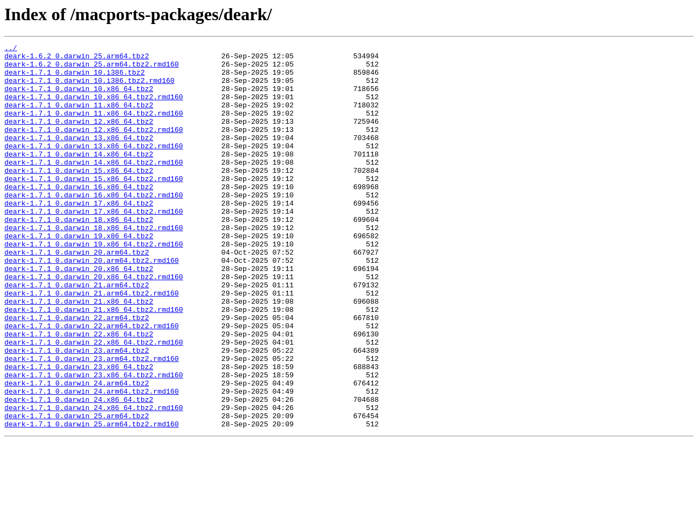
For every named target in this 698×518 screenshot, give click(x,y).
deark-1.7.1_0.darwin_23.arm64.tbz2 (76, 412)
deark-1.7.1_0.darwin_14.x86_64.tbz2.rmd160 (93, 186)
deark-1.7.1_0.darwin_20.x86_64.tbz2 (78, 314)
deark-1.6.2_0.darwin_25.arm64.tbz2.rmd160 (91, 69)
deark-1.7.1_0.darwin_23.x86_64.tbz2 (78, 432)
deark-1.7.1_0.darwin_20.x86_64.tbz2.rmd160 (93, 324)
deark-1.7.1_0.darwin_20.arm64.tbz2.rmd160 (91, 304)
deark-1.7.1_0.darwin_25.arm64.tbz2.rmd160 (91, 500)
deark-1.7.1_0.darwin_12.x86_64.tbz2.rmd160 (93, 147)
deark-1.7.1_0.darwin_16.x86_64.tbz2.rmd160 (93, 226)
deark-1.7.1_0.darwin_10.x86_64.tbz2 (78, 98)
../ (10, 49)
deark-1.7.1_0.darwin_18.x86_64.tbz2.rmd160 (93, 265)
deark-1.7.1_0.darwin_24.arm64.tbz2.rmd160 (91, 461)
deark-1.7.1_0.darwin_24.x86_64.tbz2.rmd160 (93, 481)
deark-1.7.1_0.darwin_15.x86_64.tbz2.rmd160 (93, 206)
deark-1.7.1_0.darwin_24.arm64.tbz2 (76, 451)
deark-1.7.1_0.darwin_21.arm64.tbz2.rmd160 (91, 343)
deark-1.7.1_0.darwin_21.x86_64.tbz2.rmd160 (93, 363)
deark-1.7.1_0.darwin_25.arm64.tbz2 (76, 491)
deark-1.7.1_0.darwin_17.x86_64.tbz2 (78, 235)
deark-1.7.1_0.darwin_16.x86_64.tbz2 (78, 216)
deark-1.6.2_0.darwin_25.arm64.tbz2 (76, 59)
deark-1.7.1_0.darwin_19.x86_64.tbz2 (78, 275)
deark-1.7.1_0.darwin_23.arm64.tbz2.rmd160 (91, 422)
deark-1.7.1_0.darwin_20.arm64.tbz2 (76, 294)
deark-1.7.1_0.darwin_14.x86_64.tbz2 (78, 177)
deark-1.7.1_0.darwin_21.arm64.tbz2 (76, 334)
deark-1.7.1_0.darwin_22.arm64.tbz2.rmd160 (91, 383)
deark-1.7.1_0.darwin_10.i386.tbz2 (74, 78)
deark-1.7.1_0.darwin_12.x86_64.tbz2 (78, 137)
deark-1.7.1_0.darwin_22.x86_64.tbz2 (78, 392)
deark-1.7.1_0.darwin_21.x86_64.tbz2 (78, 353)
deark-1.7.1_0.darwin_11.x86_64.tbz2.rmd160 (93, 127)
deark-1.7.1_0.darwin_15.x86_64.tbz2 (78, 196)
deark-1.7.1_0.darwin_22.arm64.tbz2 (76, 373)
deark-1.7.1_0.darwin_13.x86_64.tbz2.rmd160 (93, 167)
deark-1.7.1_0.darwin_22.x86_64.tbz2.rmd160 (93, 402)
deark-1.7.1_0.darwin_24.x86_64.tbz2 (78, 471)
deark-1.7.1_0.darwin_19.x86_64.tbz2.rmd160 (93, 285)
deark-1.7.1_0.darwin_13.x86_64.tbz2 (78, 157)
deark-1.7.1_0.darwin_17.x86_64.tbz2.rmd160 (93, 245)
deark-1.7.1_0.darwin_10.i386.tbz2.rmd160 (89, 88)
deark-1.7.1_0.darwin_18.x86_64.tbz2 (78, 255)
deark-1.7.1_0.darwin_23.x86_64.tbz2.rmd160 (93, 442)
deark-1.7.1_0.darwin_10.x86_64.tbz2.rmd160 (93, 108)
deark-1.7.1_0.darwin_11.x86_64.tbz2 (78, 118)
